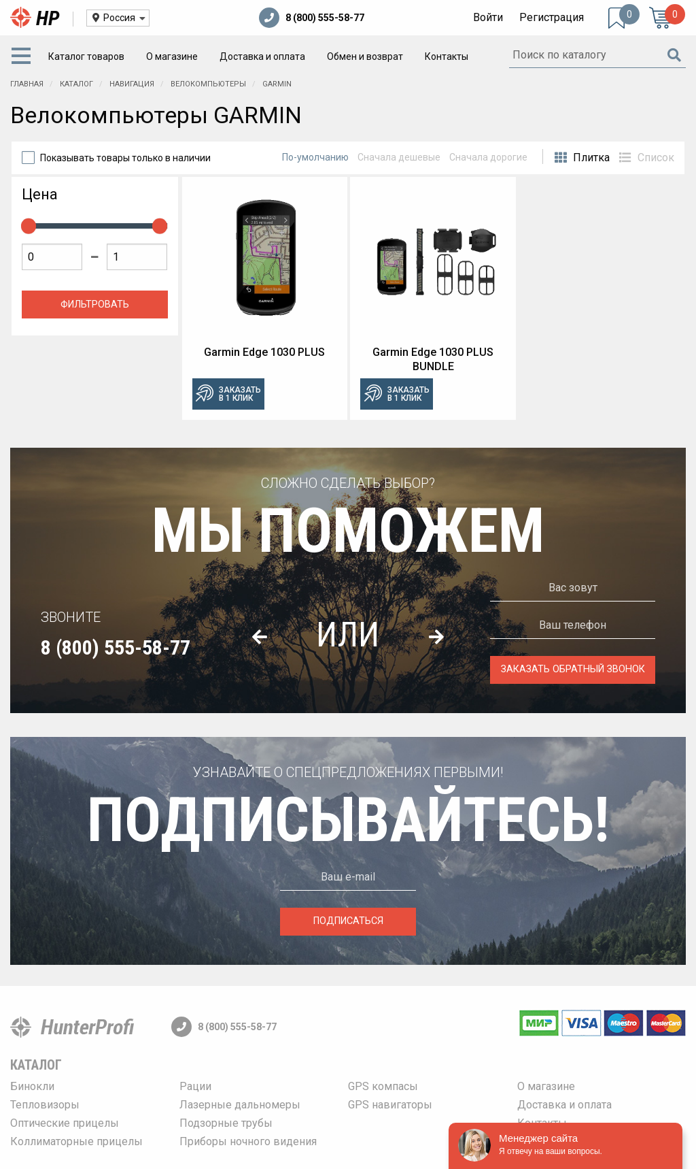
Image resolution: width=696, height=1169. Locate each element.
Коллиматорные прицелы (76, 1141)
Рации (195, 1086)
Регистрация (551, 17)
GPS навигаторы (390, 1104)
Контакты (446, 56)
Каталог (36, 1065)
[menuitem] (23, 56)
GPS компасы (383, 1086)
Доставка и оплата (262, 56)
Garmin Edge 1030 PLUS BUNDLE (432, 359)
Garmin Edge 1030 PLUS (264, 352)
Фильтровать (94, 304)
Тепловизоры (45, 1104)
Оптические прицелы (64, 1123)
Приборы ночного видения (248, 1141)
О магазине (172, 56)
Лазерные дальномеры (239, 1104)
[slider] (28, 225)
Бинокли (32, 1086)
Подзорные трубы (226, 1123)
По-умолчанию (315, 157)
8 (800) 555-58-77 (311, 17)
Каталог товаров (86, 56)
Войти (488, 17)
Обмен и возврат (365, 56)
